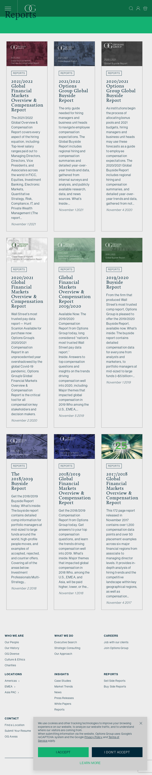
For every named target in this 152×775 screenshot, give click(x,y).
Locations (13, 674)
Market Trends (63, 686)
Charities (10, 665)
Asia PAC (12, 692)
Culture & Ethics (15, 659)
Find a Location (15, 725)
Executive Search (65, 642)
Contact (12, 718)
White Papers (62, 703)
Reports (59, 709)
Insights (61, 674)
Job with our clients (116, 642)
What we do (63, 635)
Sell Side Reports (114, 680)
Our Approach (63, 653)
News (58, 692)
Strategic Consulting (67, 648)
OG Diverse (12, 653)
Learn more (90, 763)
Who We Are (14, 635)
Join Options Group (116, 648)
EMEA (10, 686)
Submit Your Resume (18, 730)
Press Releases (64, 698)
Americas (12, 680)
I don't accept (117, 752)
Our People (12, 642)
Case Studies (62, 680)
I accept (63, 752)
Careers (111, 635)
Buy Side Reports (115, 686)
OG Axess (11, 736)
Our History (12, 648)
